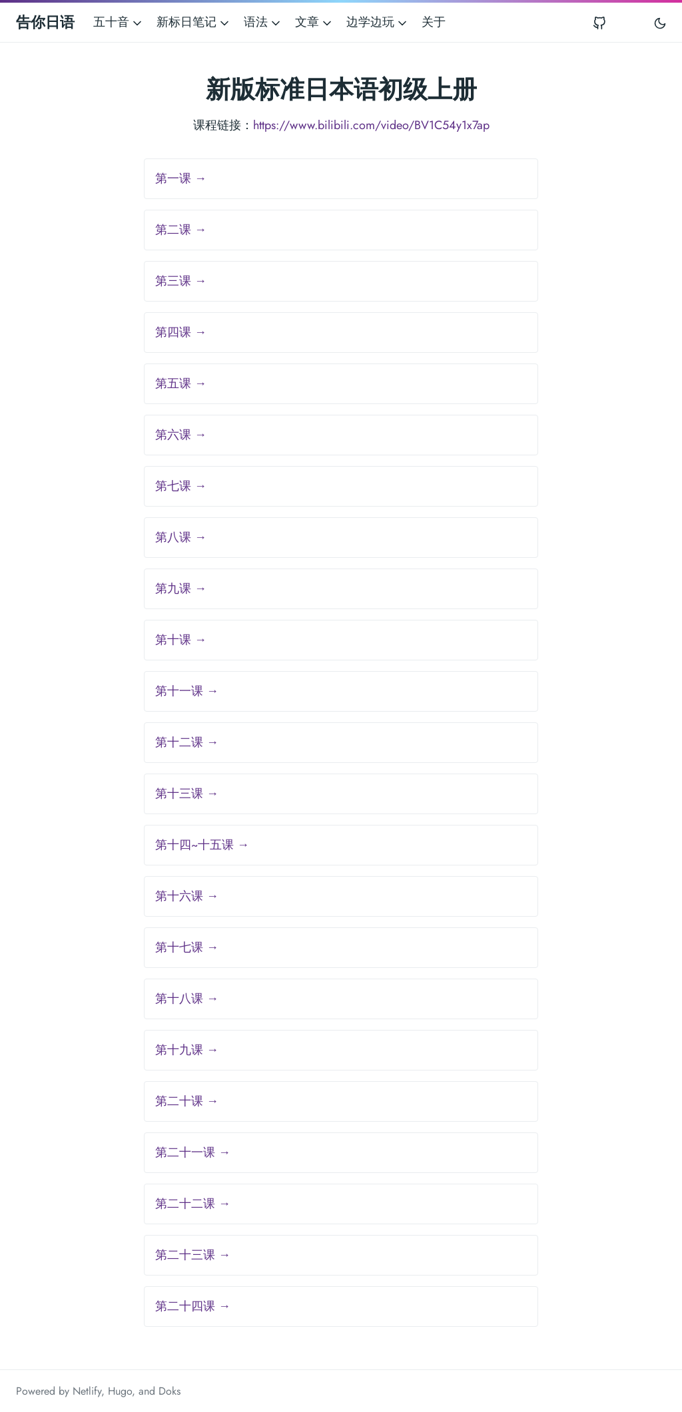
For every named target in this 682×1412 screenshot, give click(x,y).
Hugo (120, 1391)
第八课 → (180, 537)
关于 (434, 22)
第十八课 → (186, 998)
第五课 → (180, 383)
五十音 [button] (118, 22)
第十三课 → (186, 793)
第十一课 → (186, 691)
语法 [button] (263, 22)
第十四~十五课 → (202, 844)
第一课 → (180, 178)
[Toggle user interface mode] (660, 22)
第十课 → (180, 639)
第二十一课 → (192, 1152)
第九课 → (180, 588)
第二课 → (180, 229)
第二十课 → (186, 1101)
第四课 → (180, 332)
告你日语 (45, 22)
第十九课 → (186, 1050)
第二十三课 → (192, 1255)
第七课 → (180, 486)
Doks (169, 1391)
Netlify (87, 1391)
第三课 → (180, 281)
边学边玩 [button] (377, 22)
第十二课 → (186, 742)
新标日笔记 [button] (194, 22)
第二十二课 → (192, 1203)
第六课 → (180, 434)
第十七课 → (186, 947)
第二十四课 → (192, 1306)
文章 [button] (314, 22)
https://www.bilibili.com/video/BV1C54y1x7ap (371, 125)
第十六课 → (186, 896)
